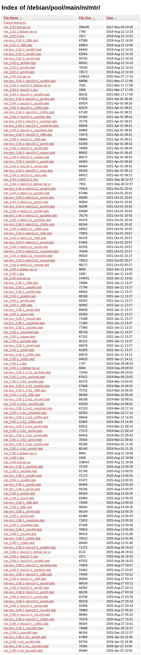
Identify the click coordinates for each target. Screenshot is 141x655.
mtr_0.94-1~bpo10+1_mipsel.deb (26, 157)
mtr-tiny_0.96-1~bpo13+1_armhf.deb (29, 592)
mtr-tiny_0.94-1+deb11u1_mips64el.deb (31, 251)
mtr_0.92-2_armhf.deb (19, 72)
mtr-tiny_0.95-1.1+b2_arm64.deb (26, 444)
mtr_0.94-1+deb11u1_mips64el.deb (28, 255)
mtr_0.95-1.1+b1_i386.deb (22, 395)
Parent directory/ (15, 22)
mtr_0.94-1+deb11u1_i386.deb (25, 238)
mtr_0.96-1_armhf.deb (19, 516)
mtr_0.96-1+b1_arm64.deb (22, 641)
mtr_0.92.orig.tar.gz (17, 27)
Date (109, 18)
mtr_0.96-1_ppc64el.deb (20, 471)
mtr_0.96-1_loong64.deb (20, 632)
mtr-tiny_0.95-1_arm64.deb (22, 291)
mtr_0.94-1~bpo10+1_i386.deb (25, 139)
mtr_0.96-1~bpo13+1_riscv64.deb (27, 614)
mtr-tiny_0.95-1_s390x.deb (22, 354)
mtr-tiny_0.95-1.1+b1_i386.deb (25, 390)
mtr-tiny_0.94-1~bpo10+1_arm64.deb (29, 99)
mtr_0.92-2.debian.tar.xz (20, 31)
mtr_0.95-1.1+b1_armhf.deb (23, 431)
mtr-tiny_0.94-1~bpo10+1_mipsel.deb (29, 152)
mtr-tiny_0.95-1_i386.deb (21, 283)
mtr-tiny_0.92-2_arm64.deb (22, 54)
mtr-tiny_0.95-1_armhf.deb (22, 345)
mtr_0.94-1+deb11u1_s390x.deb (26, 229)
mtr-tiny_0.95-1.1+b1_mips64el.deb (28, 408)
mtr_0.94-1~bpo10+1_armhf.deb (26, 148)
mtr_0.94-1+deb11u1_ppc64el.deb (27, 220)
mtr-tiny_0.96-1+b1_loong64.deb (26, 646)
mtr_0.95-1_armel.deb (19, 314)
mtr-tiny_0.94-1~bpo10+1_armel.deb (29, 161)
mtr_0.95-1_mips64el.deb (21, 332)
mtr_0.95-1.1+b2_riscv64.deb (24, 404)
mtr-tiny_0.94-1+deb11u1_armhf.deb (29, 197)
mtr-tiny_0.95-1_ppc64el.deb (23, 327)
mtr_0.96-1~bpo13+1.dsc (21, 556)
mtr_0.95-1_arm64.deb (19, 300)
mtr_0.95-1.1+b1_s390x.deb (23, 421)
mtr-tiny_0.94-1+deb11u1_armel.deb (29, 242)
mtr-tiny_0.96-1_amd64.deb (23, 475)
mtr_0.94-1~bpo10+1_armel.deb (26, 166)
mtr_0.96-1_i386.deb (18, 507)
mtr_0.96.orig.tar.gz (17, 462)
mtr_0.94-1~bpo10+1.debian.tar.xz (27, 85)
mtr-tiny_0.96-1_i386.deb (21, 502)
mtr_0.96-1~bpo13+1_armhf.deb (26, 597)
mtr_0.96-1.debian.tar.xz (20, 453)
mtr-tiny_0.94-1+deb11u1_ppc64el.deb (30, 215)
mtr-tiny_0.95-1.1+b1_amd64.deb (27, 386)
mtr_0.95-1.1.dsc (15, 363)
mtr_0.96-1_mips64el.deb (21, 525)
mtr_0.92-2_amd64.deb (20, 63)
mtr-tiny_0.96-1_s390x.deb (22, 538)
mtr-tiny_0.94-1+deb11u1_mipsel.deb (29, 260)
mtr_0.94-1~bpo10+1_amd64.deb (27, 94)
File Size (85, 18)
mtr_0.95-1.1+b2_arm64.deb (23, 448)
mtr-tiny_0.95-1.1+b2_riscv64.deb (27, 399)
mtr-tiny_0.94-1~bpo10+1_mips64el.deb (31, 125)
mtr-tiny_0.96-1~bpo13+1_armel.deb (29, 601)
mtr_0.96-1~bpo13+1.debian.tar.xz (27, 552)
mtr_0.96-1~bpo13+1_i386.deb (25, 579)
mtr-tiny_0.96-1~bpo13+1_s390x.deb (29, 619)
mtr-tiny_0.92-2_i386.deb (21, 40)
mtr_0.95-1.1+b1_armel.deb (23, 439)
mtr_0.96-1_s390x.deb (19, 543)
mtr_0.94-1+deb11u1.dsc (21, 179)
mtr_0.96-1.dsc (14, 457)
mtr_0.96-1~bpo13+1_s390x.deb (26, 623)
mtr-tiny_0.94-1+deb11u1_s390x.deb (29, 224)
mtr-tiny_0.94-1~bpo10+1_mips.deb (28, 170)
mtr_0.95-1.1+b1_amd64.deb (24, 381)
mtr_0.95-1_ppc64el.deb (20, 341)
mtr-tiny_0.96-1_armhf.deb (22, 511)
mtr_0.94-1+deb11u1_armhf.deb (26, 202)
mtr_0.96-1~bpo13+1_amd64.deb (27, 561)
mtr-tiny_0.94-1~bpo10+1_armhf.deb (29, 143)
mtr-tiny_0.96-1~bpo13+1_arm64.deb (29, 583)
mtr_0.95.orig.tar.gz (17, 278)
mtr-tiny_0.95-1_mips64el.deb (24, 323)
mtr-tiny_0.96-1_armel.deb (22, 489)
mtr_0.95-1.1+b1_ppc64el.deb (24, 377)
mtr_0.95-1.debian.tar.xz (20, 269)
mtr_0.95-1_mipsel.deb (19, 336)
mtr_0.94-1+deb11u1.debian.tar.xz (27, 184)
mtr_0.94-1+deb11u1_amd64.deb (27, 193)
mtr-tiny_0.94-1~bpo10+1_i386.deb (28, 134)
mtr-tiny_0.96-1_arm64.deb (22, 484)
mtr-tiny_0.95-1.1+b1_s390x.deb (26, 417)
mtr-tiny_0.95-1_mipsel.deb (22, 318)
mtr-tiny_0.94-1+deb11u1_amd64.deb (30, 188)
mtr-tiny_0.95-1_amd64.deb (23, 287)
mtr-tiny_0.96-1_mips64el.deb (24, 520)
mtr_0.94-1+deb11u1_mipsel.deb (26, 265)
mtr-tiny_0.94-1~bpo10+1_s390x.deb (29, 112)
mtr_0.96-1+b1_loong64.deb (23, 650)
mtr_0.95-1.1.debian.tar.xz (22, 368)
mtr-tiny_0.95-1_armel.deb (22, 309)
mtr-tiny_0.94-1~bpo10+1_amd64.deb (30, 81)
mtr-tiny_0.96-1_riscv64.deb (23, 529)
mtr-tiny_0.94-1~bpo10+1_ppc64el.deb (30, 121)
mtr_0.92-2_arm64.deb (19, 67)
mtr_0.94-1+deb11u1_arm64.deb (26, 211)
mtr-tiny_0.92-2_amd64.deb (23, 49)
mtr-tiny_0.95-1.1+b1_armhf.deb (26, 426)
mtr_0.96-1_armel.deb (19, 498)
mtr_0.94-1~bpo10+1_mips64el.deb (28, 130)
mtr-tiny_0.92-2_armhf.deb (22, 58)
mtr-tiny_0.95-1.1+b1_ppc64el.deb (27, 372)
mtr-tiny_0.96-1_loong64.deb (23, 628)
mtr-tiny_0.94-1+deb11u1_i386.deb (28, 233)
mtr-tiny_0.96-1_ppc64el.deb (23, 466)
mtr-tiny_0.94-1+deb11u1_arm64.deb (29, 206)
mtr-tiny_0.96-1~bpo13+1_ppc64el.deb (30, 565)
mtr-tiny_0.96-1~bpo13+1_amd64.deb (30, 547)
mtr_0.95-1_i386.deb (18, 305)
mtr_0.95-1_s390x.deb (19, 359)
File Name (11, 18)
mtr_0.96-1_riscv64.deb (20, 534)
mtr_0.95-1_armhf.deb (19, 350)
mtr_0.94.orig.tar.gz (17, 76)
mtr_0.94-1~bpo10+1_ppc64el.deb (27, 117)
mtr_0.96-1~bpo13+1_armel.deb (26, 605)
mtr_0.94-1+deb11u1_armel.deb (26, 247)
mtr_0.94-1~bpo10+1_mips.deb (25, 175)
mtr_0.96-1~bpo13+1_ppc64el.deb (27, 570)
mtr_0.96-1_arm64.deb (19, 493)
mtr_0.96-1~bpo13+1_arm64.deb (26, 587)
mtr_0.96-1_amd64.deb (20, 480)
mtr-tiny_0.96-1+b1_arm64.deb (25, 637)
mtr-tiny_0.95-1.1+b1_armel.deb (26, 435)
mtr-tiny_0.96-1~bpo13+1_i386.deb (28, 574)
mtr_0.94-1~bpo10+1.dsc (21, 89)
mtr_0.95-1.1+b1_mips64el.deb (25, 413)
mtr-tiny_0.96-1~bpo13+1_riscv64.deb (30, 610)
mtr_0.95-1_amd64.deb (20, 296)
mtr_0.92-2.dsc (14, 36)
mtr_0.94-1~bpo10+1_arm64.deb (26, 103)
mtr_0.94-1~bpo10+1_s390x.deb (26, 107)
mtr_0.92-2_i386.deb (18, 45)
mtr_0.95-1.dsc (14, 273)
